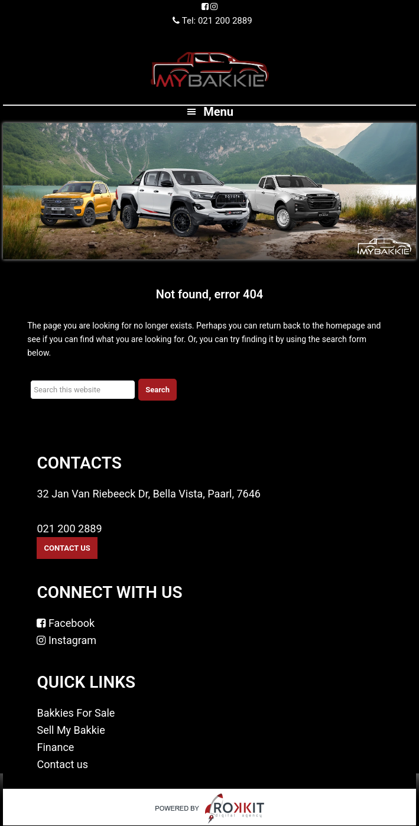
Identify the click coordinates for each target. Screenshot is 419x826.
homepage (345, 325)
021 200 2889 (69, 528)
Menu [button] (218, 111)
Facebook (66, 623)
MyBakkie (210, 69)
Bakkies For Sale (76, 713)
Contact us (62, 764)
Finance (55, 747)
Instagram (66, 640)
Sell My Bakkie (71, 730)
